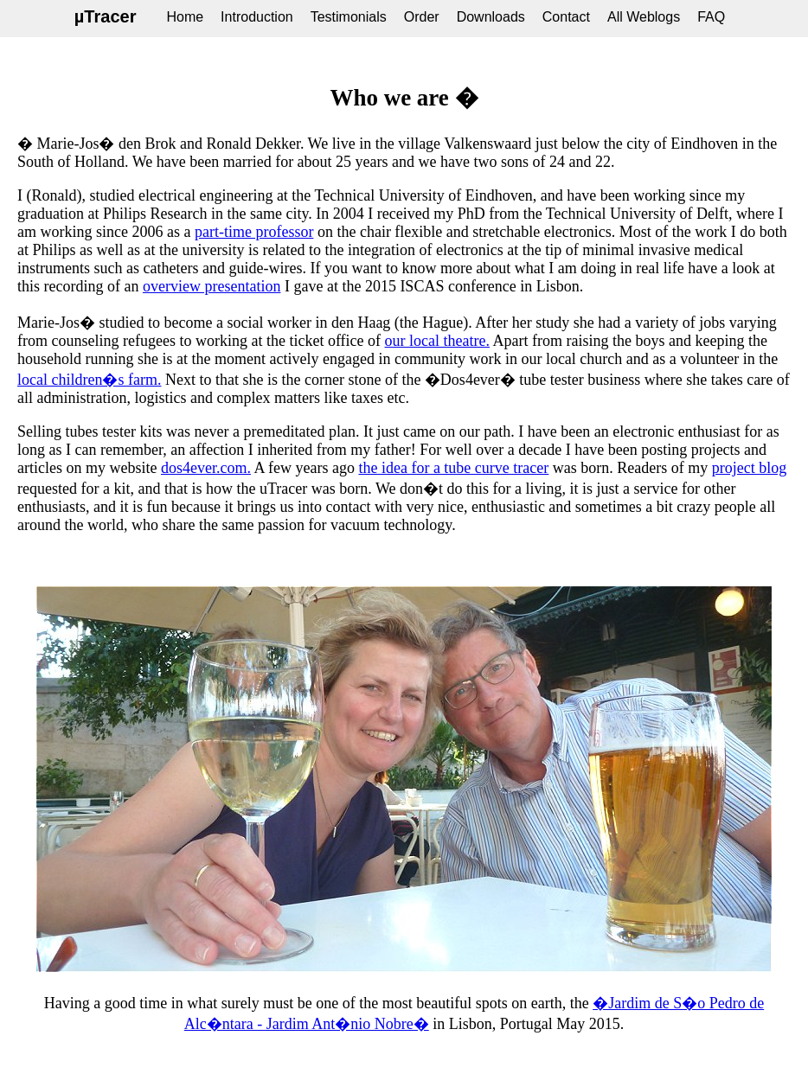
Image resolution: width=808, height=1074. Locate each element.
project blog (749, 467)
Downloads (491, 17)
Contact (566, 17)
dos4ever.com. (206, 467)
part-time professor (254, 231)
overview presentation (211, 286)
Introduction (257, 17)
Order (421, 17)
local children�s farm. (89, 379)
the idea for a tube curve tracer (453, 467)
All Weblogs (643, 17)
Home (184, 17)
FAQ (711, 17)
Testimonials (349, 17)
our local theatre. (437, 340)
